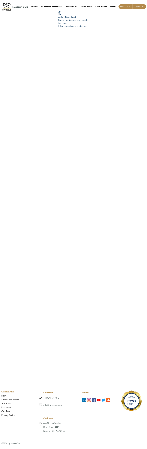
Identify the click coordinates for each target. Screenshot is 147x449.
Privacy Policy (8, 415)
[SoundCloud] (108, 400)
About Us (5, 403)
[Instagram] (89, 400)
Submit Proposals (10, 399)
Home (4, 395)
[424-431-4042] (125, 6)
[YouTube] (98, 400)
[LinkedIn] (84, 400)
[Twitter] (103, 400)
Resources (6, 407)
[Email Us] (139, 6)
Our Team (6, 411)
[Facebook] (94, 400)
